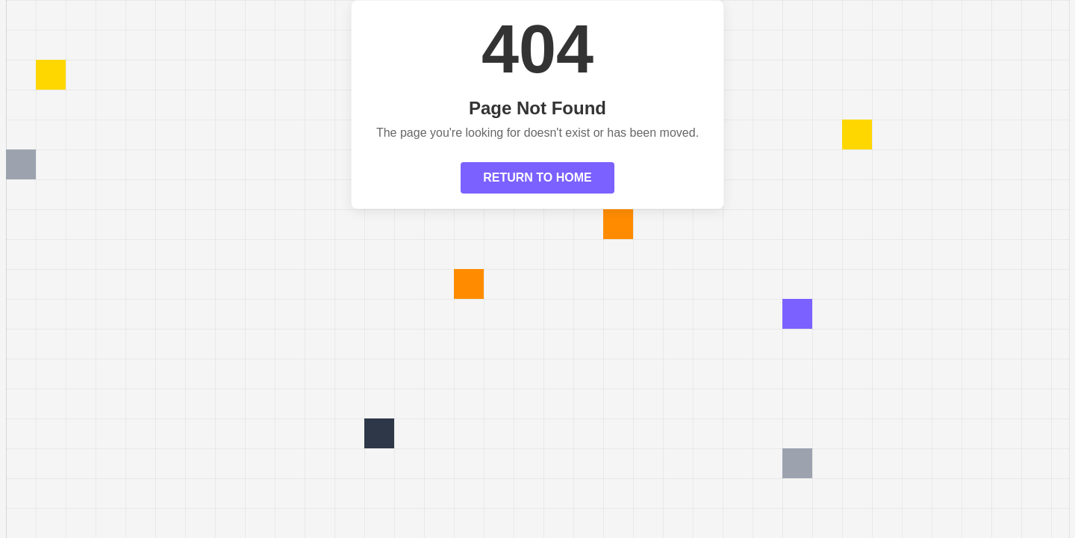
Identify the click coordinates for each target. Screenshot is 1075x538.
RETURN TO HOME (537, 177)
